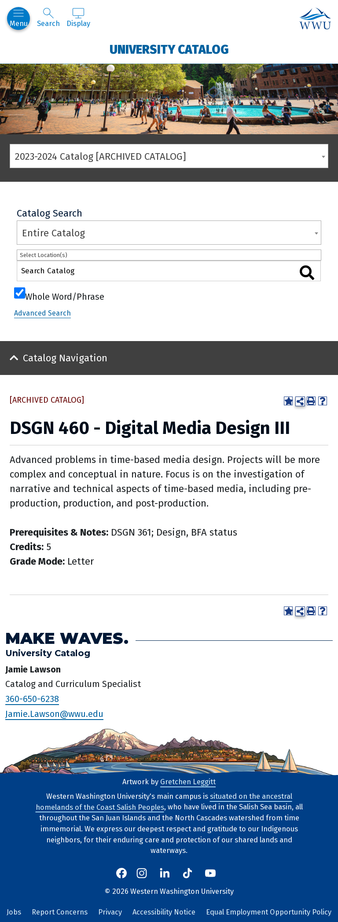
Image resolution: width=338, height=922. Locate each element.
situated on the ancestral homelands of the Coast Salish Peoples (164, 802)
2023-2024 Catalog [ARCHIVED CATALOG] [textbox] (100, 156)
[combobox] (169, 156)
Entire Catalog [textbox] (53, 233)
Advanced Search (42, 313)
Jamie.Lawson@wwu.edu (54, 714)
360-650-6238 (32, 699)
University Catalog (169, 49)
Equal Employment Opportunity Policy (268, 912)
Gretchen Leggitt (188, 782)
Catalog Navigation (65, 358)
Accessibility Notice (163, 912)
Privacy (110, 912)
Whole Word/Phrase (64, 295)
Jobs (14, 912)
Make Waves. (67, 638)
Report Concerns (60, 912)
